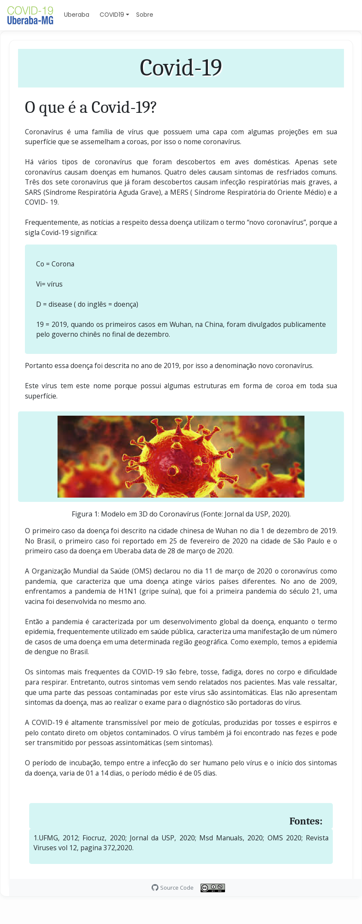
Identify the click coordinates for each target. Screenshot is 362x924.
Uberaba (76, 15)
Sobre (144, 15)
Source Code (177, 887)
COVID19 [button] (112, 15)
